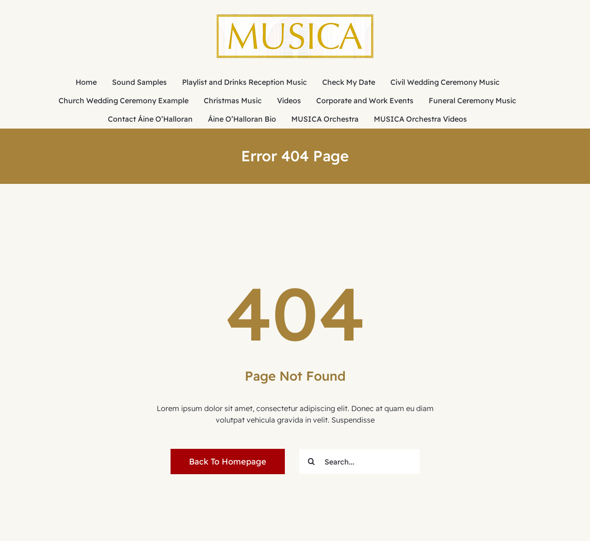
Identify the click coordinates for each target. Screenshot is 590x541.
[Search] (311, 461)
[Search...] (359, 461)
